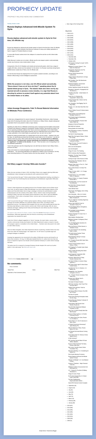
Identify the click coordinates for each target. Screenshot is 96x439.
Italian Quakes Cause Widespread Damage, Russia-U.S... (76, 114)
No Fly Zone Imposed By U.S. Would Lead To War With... (77, 376)
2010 (68, 416)
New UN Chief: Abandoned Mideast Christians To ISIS (77, 307)
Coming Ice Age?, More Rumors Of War (78, 158)
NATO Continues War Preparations (76, 153)
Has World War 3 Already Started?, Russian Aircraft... (76, 186)
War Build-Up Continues (74, 126)
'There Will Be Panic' (73, 188)
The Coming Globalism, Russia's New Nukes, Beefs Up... (77, 121)
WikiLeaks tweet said (29, 247)
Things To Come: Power (74, 373)
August (70, 387)
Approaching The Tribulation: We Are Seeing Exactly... (77, 161)
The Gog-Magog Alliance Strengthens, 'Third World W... (77, 207)
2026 (68, 33)
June (70, 392)
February (71, 400)
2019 (68, 48)
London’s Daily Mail (33, 212)
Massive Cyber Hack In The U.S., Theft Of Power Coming (78, 165)
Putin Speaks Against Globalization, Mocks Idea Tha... (77, 118)
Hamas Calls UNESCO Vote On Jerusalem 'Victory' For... (76, 204)
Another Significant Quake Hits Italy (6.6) (78, 87)
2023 (68, 40)
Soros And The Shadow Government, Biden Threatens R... (77, 197)
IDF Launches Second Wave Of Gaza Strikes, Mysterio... (77, 341)
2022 (68, 42)
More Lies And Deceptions (74, 146)
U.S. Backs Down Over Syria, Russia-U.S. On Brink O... (77, 318)
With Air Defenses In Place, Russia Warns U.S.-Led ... (76, 328)
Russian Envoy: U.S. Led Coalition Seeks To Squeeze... (76, 175)
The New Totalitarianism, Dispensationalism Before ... (75, 380)
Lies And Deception (73, 149)
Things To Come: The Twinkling (76, 151)
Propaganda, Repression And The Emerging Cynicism (76, 70)
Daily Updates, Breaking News (75, 217)
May (70, 394)
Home (33, 270)
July (70, 390)
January (71, 403)
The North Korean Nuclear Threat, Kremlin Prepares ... (76, 234)
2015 (68, 405)
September (71, 385)
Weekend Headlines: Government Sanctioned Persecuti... (76, 84)
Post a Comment (14, 266)
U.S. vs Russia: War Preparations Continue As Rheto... (76, 140)
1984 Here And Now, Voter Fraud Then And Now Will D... (77, 284)
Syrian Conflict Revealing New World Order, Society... (77, 251)
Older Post (57, 270)
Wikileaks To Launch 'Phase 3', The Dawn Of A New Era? (77, 67)
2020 (68, 46)
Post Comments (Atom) (20, 272)
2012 (68, 412)
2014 (68, 407)
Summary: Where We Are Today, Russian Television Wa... (76, 258)
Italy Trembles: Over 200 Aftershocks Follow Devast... (77, 81)
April (70, 396)
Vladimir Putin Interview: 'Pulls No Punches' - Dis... (76, 288)
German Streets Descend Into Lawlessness (75, 74)
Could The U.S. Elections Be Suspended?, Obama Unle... (76, 97)
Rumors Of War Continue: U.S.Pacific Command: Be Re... (77, 314)
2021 (68, 44)
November (71, 59)
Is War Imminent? (72, 338)
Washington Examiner (49, 212)
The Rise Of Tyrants (73, 294)
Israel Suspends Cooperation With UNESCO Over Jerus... (76, 255)
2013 (68, 410)
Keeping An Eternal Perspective (76, 124)
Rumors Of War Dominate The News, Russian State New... (77, 344)
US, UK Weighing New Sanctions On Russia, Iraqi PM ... (77, 223)
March (70, 398)
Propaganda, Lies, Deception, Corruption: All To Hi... (75, 272)
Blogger (54, 430)
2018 (68, 50)
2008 (68, 420)
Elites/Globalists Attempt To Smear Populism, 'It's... (76, 237)
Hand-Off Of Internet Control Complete (77, 383)
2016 (68, 55)
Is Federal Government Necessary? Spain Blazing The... (77, 325)
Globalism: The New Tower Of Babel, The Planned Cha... (77, 156)
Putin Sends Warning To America (76, 354)
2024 (68, 37)
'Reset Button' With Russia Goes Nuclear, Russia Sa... (76, 304)
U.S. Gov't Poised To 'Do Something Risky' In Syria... (77, 230)
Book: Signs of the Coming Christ (75, 24)
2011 (68, 414)
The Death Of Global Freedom (75, 282)
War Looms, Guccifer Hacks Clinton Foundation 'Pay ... (77, 348)
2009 (68, 418)
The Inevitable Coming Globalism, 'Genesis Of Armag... (76, 211)
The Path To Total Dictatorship (75, 134)
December (71, 57)
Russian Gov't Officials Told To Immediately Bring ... (75, 279)
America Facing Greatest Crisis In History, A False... (76, 244)
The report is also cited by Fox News (17, 212)
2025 (68, 35)
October (71, 61)
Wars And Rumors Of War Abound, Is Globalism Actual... (77, 227)
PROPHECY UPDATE (34, 9)
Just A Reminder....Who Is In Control (77, 194)
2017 (68, 52)
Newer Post (11, 270)
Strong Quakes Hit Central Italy (76, 128)
